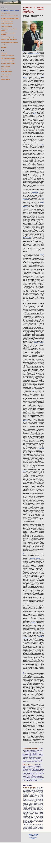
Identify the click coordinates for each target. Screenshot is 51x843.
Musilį (34, 114)
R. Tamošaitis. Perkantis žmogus (10, 10)
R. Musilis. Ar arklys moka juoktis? (9, 15)
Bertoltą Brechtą (35, 559)
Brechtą (25, 472)
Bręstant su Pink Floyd (6, 26)
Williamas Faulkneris (33, 54)
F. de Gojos (40, 780)
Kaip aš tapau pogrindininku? (8, 58)
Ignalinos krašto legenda (7, 23)
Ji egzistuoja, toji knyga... (7, 21)
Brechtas (41, 449)
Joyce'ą (33, 623)
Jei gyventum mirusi (6, 74)
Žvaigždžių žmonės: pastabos (8, 63)
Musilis (42, 145)
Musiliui (25, 207)
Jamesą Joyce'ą (38, 343)
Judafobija (3, 47)
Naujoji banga (4, 45)
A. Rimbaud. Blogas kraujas (8, 37)
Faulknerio (35, 193)
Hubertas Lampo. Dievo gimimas (9, 39)
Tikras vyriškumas (5, 66)
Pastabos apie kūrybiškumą (7, 55)
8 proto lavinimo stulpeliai (7, 61)
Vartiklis (33, 839)
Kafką (41, 203)
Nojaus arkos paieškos (6, 71)
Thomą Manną (27, 238)
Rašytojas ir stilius (5, 13)
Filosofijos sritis (33, 836)
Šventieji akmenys (5, 79)
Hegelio (33, 391)
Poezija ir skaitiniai (33, 835)
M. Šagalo (33, 780)
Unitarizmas (4, 53)
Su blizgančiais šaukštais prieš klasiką (10, 18)
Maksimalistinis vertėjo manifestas (9, 42)
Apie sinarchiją (4, 76)
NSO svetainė (33, 838)
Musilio (41, 631)
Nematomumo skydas (6, 69)
